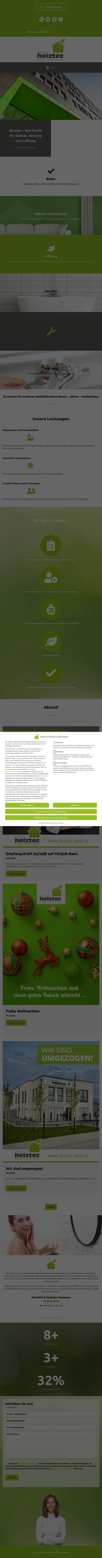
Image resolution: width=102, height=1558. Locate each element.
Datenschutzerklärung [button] (51, 822)
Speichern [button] (75, 804)
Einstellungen (43, 775)
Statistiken (59, 751)
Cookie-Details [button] (42, 822)
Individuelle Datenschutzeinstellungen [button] (51, 817)
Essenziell (58, 742)
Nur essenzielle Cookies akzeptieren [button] (51, 811)
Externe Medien (61, 762)
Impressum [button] (60, 822)
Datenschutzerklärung (12, 771)
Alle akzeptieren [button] (27, 804)
